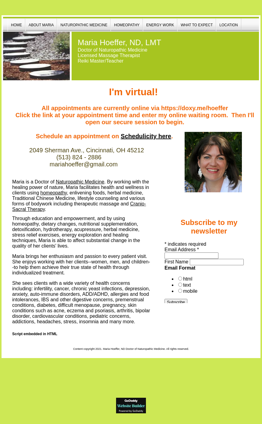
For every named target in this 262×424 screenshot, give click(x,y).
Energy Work (160, 25)
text (187, 285)
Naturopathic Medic (80, 181)
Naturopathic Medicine (83, 25)
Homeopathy (127, 25)
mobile (190, 291)
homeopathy (54, 192)
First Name (176, 261)
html (187, 278)
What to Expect (197, 25)
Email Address (182, 249)
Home (16, 25)
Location (228, 25)
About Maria (41, 25)
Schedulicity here (146, 136)
